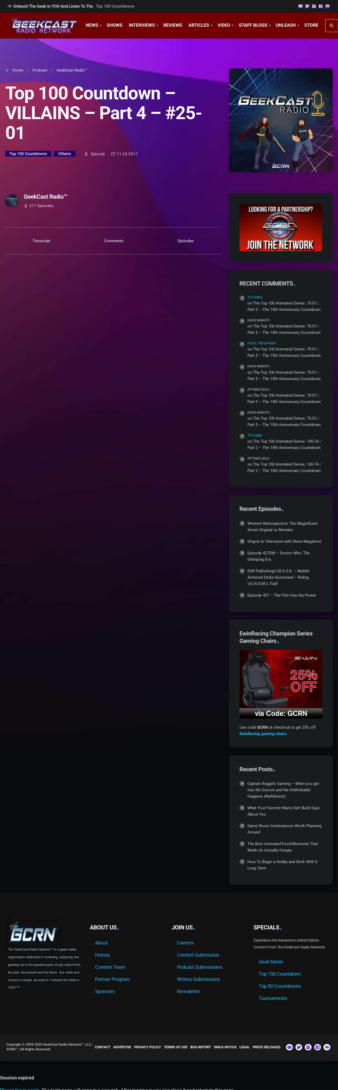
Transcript (41, 240)
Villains (64, 153)
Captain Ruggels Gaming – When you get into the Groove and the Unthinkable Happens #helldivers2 (283, 790)
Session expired (17, 1077)
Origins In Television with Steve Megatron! (284, 541)
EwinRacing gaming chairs (263, 733)
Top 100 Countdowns (28, 153)
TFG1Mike (254, 297)
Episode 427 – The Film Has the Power (281, 595)
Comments (114, 240)
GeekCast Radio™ (45, 197)
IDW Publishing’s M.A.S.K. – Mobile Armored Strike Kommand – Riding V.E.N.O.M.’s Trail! (278, 577)
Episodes (186, 240)
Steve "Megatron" (261, 343)
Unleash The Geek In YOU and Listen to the (70, 6)
